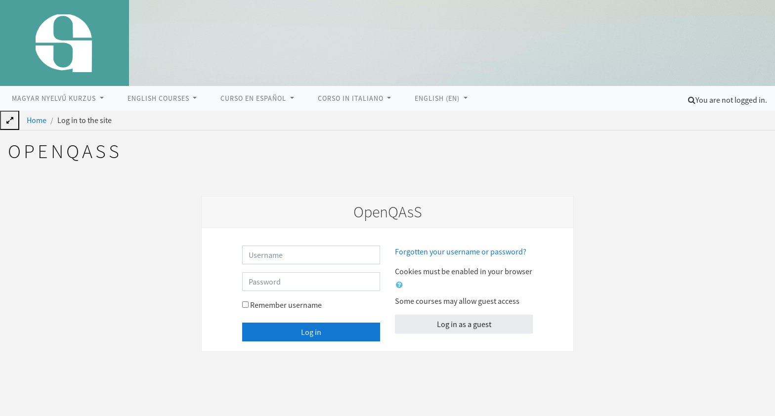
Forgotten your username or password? (460, 251)
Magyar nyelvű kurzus (55, 98)
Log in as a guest (464, 324)
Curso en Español (254, 98)
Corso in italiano (352, 98)
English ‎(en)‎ (438, 98)
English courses (159, 98)
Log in (311, 332)
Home (36, 120)
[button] (691, 100)
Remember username (286, 305)
